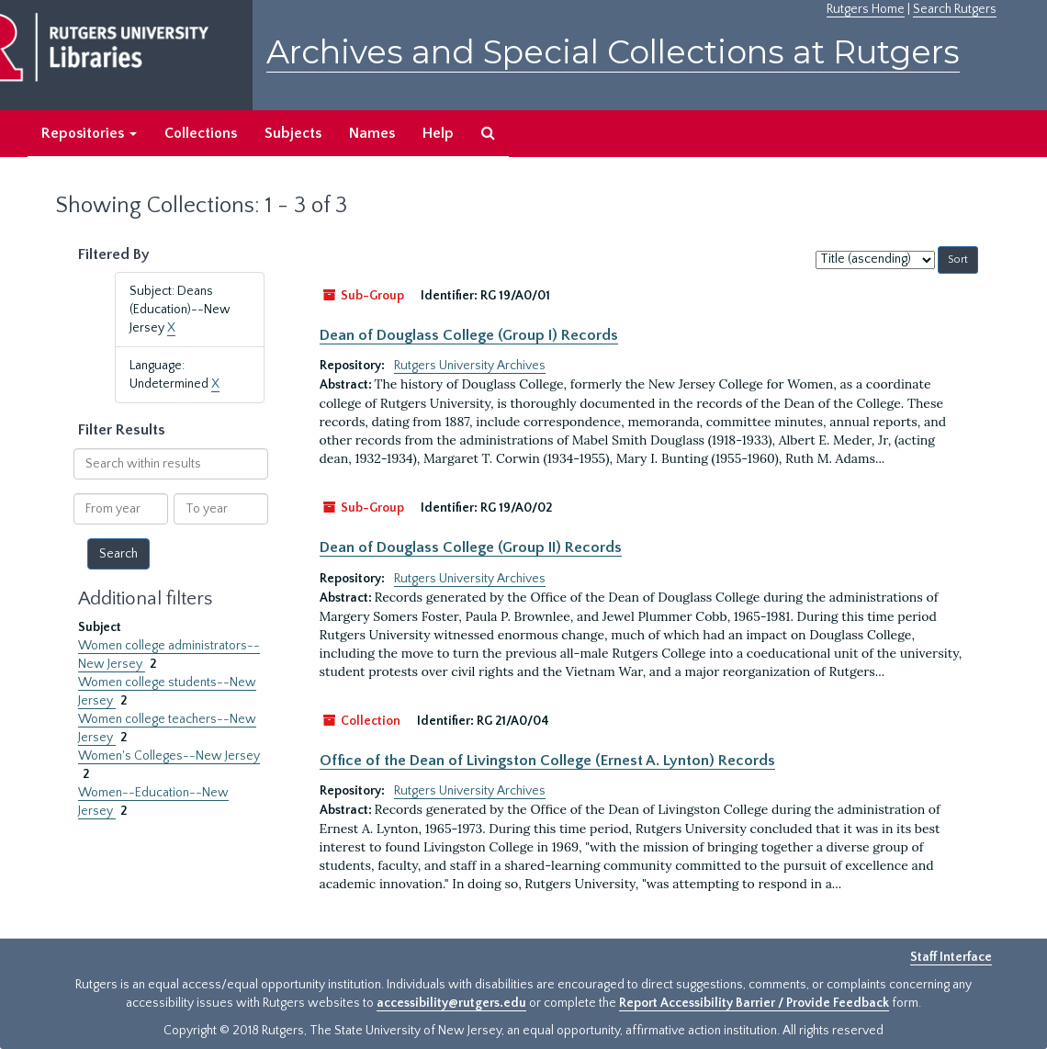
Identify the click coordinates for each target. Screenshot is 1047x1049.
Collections (200, 133)
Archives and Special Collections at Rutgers (613, 52)
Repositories (89, 133)
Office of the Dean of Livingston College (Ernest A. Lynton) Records (547, 760)
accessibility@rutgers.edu (451, 1003)
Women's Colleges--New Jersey (169, 756)
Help (438, 133)
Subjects (293, 133)
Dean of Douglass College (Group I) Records (469, 335)
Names (372, 133)
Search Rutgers (954, 9)
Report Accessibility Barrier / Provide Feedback (754, 1003)
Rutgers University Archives (470, 365)
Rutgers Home (866, 9)
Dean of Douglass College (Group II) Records (471, 547)
